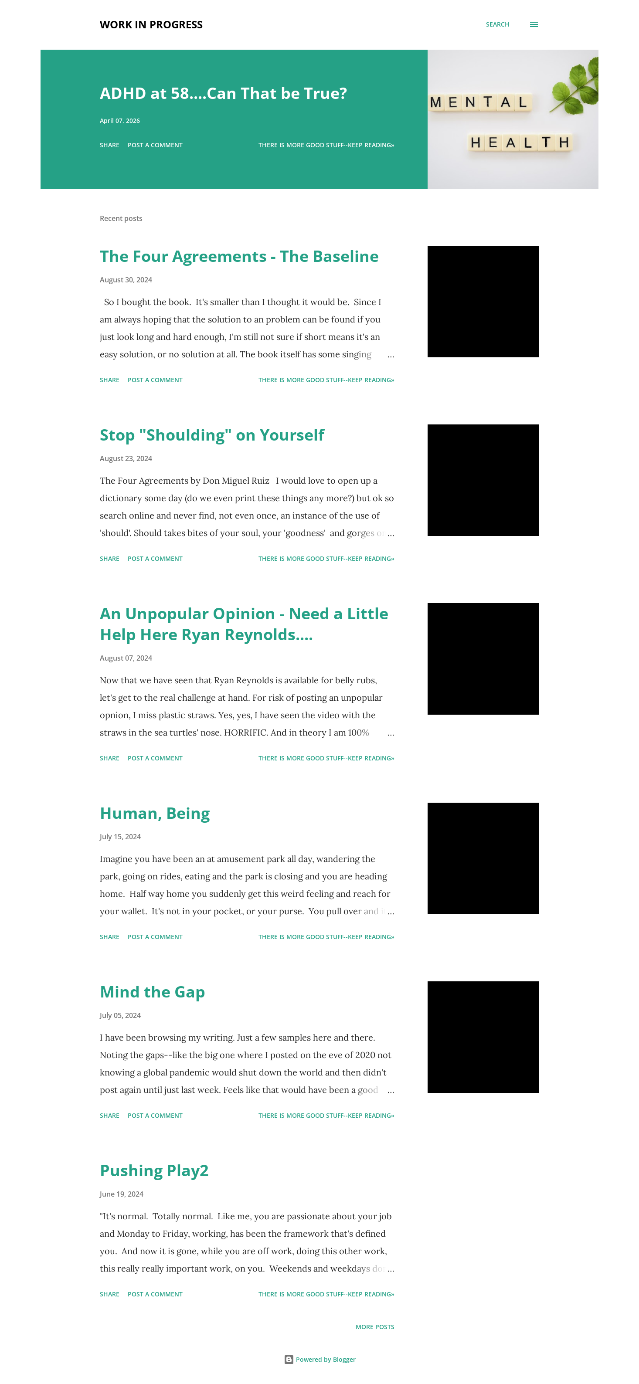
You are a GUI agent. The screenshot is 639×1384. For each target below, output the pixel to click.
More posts (375, 1327)
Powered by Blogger (320, 1359)
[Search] (498, 24)
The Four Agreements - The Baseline (239, 256)
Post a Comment (155, 145)
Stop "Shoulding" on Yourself (212, 434)
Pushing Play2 (154, 1170)
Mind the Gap (152, 991)
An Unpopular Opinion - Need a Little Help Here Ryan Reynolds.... (244, 624)
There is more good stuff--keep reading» (326, 145)
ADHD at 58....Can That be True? (223, 93)
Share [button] (109, 145)
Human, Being (155, 813)
